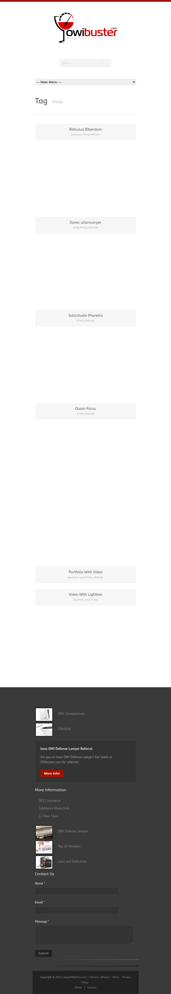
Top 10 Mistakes (67, 846)
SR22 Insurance (50, 801)
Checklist (62, 729)
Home (78, 987)
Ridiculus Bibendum (85, 129)
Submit (43, 953)
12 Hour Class (48, 816)
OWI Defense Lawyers (70, 831)
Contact (91, 987)
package (76, 134)
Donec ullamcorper (85, 222)
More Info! (52, 773)
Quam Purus (85, 409)
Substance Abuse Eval (54, 808)
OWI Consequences (69, 714)
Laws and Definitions (70, 861)
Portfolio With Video (85, 572)
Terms (115, 977)
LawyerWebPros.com (74, 977)
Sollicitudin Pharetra (85, 316)
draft (76, 227)
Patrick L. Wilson (99, 977)
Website (95, 134)
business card (76, 577)
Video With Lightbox (85, 594)
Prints (85, 134)
